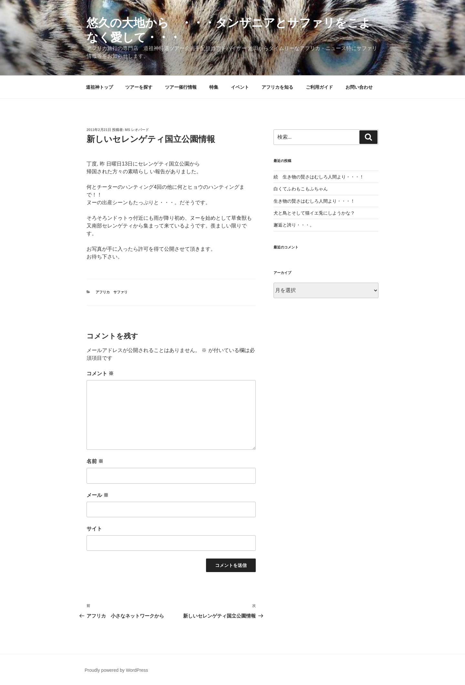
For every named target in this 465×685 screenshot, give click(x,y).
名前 (95, 461)
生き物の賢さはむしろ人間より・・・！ (314, 201)
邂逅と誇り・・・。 (294, 224)
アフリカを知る (277, 87)
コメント (100, 373)
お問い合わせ (359, 87)
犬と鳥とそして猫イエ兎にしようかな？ (314, 213)
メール (97, 495)
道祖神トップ (99, 87)
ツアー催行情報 (181, 87)
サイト (94, 528)
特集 (213, 87)
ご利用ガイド (319, 87)
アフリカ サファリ (112, 292)
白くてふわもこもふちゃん (301, 188)
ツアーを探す (138, 87)
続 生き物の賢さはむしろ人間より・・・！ (319, 176)
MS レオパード (137, 130)
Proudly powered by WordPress (116, 670)
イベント (240, 87)
